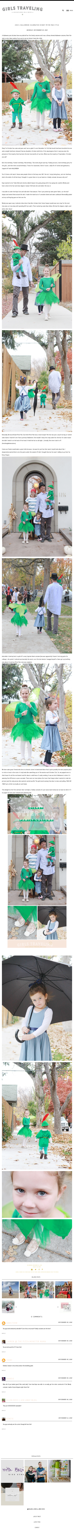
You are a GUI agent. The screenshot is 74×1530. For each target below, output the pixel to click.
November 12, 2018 (65, 1418)
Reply (4, 1333)
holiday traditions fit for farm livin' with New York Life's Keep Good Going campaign (27, 1468)
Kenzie (10, 1418)
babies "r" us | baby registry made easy (9, 1468)
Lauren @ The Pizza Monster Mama (26, 1341)
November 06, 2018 (65, 1400)
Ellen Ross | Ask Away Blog (21, 1400)
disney (21, 1272)
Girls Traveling (9, 1527)
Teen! (9, 1360)
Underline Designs (22, 1527)
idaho (39, 1272)
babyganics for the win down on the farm (46, 1468)
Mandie (10, 1378)
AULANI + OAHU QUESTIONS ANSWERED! (28, 1290)
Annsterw (11, 1322)
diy (24, 1272)
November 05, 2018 (65, 1322)
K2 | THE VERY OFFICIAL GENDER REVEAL (64, 1468)
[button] (69, 10)
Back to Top (70, 1527)
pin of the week (54, 1272)
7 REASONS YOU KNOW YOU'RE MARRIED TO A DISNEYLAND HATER (63, 1289)
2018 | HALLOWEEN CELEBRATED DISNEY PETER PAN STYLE (46, 1289)
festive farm (33, 1272)
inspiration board (45, 1272)
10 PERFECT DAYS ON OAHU (10, 1290)
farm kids (27, 1272)
